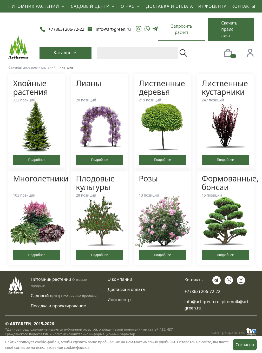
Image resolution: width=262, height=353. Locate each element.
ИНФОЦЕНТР (212, 6)
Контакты (194, 280)
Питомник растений (51, 279)
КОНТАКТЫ (243, 6)
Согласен (244, 345)
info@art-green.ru (202, 302)
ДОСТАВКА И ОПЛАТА (169, 6)
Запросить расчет (181, 29)
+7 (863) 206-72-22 (202, 291)
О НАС (131, 6)
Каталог (65, 53)
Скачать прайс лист (229, 29)
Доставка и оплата (126, 289)
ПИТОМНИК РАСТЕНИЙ (37, 6)
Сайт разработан (234, 331)
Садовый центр (46, 296)
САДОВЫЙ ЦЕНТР (93, 6)
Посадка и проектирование (58, 306)
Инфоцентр (119, 299)
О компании (120, 279)
